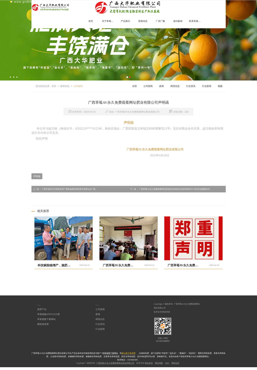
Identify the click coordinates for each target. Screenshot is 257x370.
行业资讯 (190, 86)
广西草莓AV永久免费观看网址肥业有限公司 (115, 363)
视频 (220, 86)
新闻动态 (143, 21)
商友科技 (166, 312)
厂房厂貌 (160, 21)
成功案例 (177, 21)
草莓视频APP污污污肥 (48, 314)
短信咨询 (68, 368)
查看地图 (197, 368)
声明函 (36, 176)
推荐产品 (41, 309)
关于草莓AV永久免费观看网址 (109, 21)
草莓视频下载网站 (46, 319)
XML (167, 363)
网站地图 (159, 363)
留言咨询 (132, 368)
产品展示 (125, 21)
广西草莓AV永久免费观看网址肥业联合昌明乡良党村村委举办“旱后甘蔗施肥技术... (170, 189)
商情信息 (175, 86)
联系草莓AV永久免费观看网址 (196, 21)
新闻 (161, 86)
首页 (90, 21)
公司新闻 (78, 86)
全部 (134, 86)
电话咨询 (4, 368)
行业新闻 (206, 86)
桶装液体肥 (43, 324)
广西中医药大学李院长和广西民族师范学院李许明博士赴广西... (64, 189)
